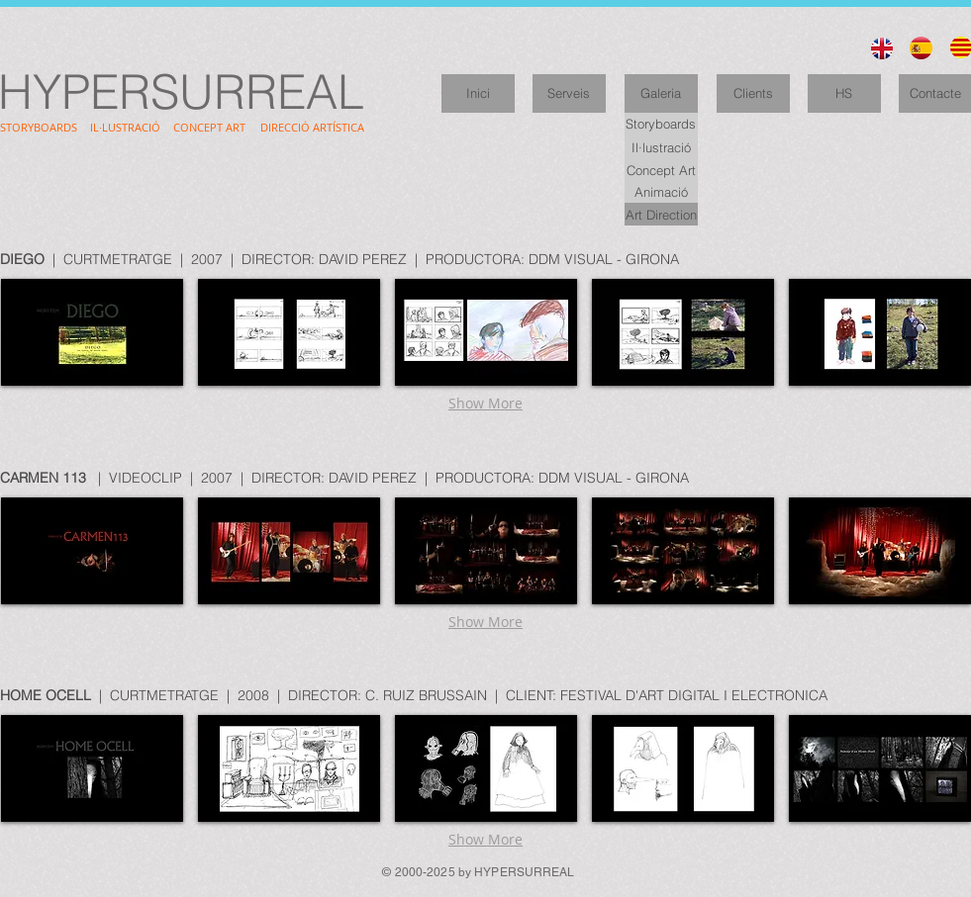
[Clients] (753, 93)
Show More (485, 403)
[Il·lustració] (661, 146)
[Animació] (661, 191)
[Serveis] (569, 93)
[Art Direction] (661, 214)
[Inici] (478, 93)
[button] (92, 332)
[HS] (844, 93)
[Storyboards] (661, 124)
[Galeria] (661, 93)
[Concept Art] (661, 169)
